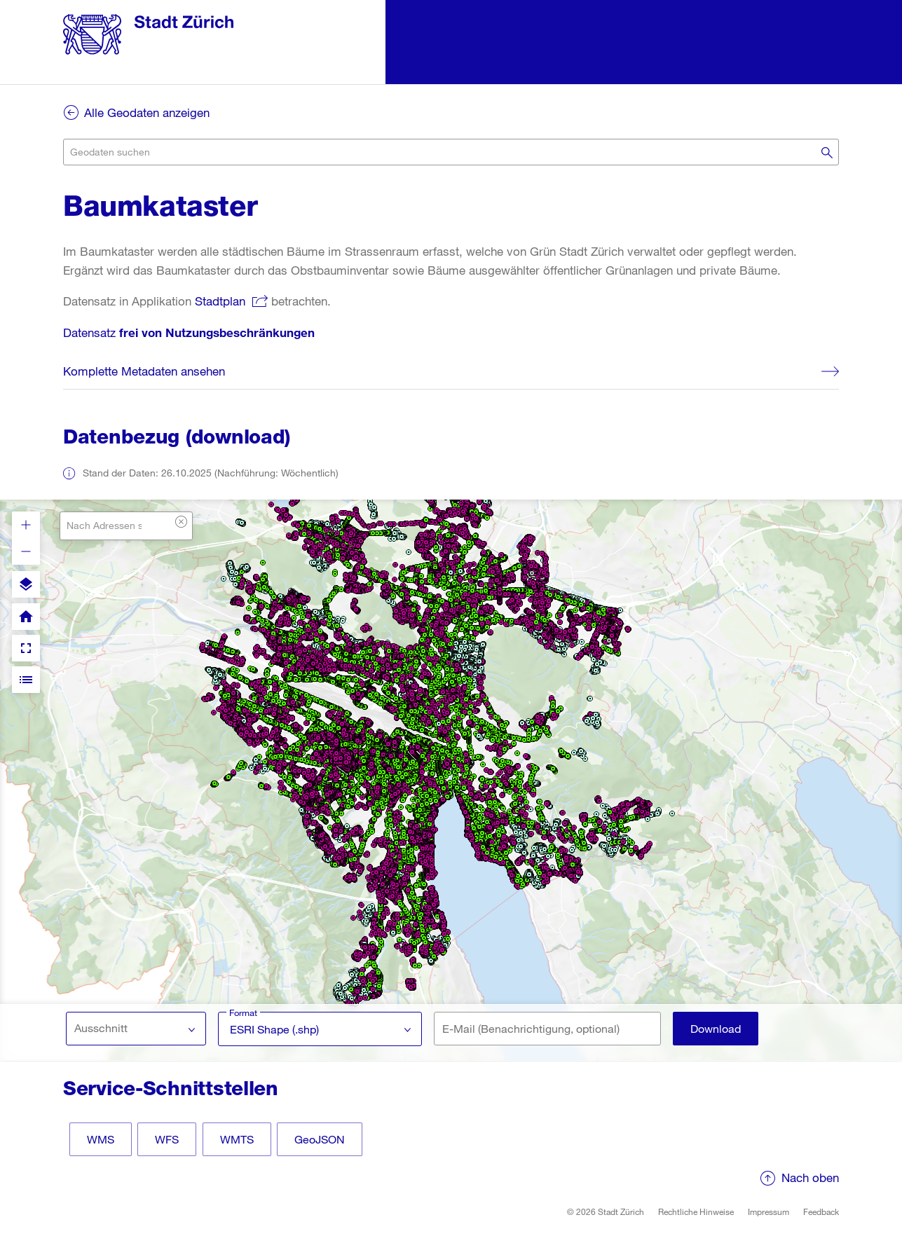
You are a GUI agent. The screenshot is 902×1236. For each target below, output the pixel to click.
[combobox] (451, 152)
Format (243, 1012)
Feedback (821, 1211)
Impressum (768, 1211)
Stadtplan (220, 301)
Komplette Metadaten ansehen (144, 371)
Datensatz (189, 332)
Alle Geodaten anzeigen (147, 112)
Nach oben (810, 1177)
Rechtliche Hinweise (696, 1211)
